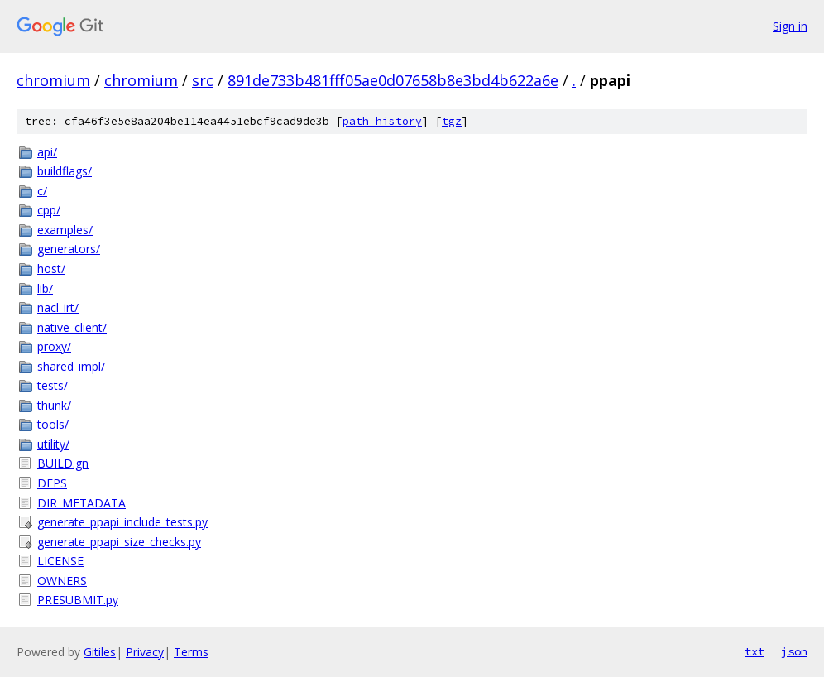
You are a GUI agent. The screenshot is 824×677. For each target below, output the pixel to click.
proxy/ (54, 346)
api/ (47, 152)
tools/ (53, 424)
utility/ (53, 444)
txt (754, 651)
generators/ (68, 249)
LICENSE (60, 561)
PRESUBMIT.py (77, 599)
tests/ (52, 385)
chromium (53, 80)
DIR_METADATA (81, 503)
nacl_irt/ (58, 307)
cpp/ (48, 210)
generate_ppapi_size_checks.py (119, 542)
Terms (191, 652)
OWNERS (62, 580)
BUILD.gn (63, 463)
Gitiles (100, 652)
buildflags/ (64, 171)
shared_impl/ (71, 366)
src (202, 80)
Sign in (790, 26)
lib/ (45, 288)
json (794, 651)
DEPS (52, 483)
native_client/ (72, 327)
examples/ (65, 230)
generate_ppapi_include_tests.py (122, 522)
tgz (452, 121)
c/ (42, 191)
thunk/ (54, 405)
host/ (51, 268)
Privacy (145, 652)
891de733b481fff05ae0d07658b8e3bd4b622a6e (393, 80)
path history (382, 121)
